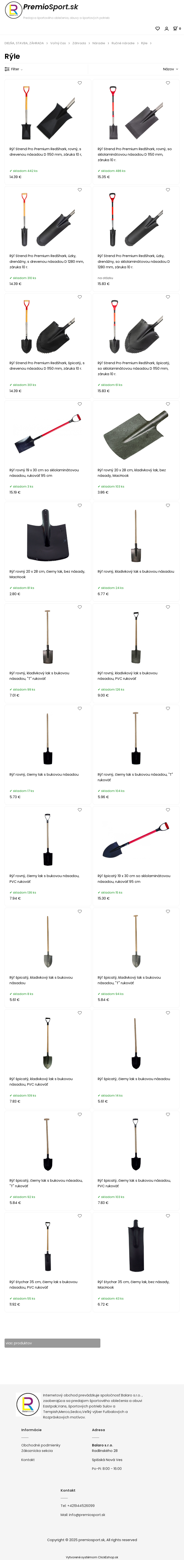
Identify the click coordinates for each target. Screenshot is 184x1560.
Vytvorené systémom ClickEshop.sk (92, 1557)
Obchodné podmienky (40, 1445)
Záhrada (79, 43)
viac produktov (19, 1343)
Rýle (144, 43)
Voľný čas (58, 43)
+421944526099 (81, 1506)
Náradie (98, 43)
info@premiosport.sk (87, 1514)
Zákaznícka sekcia (37, 1451)
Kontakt (28, 1459)
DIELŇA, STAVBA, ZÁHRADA (24, 43)
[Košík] (178, 28)
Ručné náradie (123, 43)
